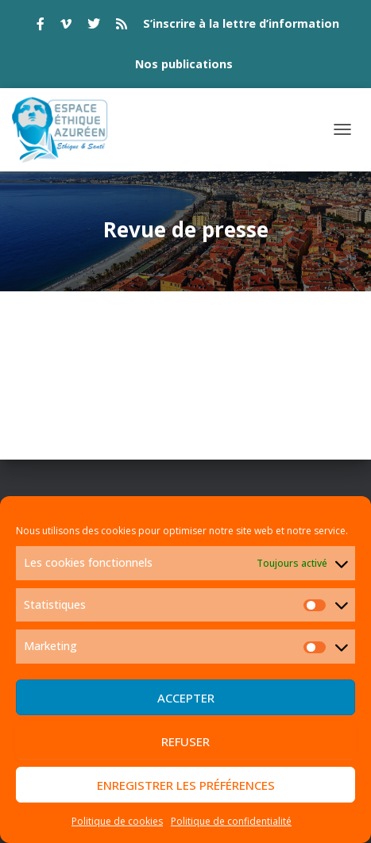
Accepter (185, 698)
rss (121, 26)
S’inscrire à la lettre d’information (241, 23)
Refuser (185, 741)
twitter (93, 26)
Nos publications (184, 63)
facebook (40, 26)
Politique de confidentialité (231, 821)
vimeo (65, 26)
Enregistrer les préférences (186, 785)
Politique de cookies (117, 821)
